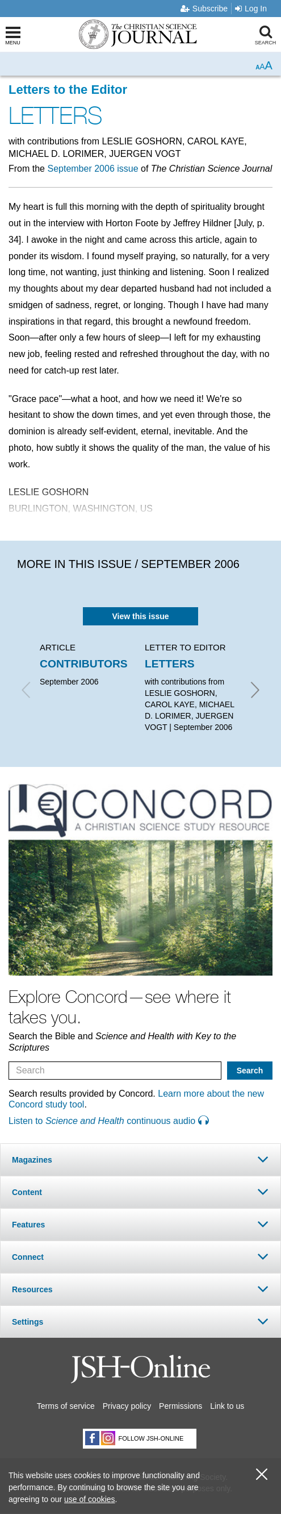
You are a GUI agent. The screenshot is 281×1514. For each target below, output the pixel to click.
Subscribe (204, 8)
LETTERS (170, 664)
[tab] (140, 1159)
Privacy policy (127, 1406)
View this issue (140, 616)
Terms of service (66, 1406)
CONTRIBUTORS (84, 664)
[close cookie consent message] (261, 1474)
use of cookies (89, 1499)
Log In (251, 8)
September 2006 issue (92, 168)
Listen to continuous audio (108, 1121)
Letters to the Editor (68, 89)
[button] (140, 1159)
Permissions (180, 1406)
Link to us (227, 1406)
